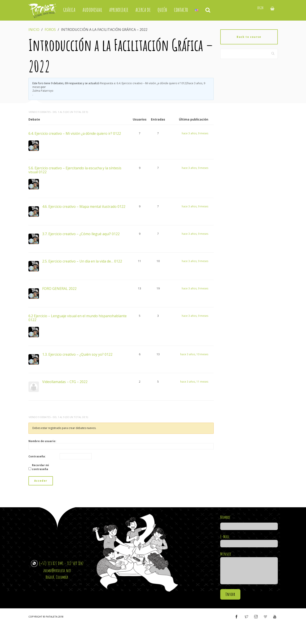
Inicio (33, 29)
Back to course (249, 37)
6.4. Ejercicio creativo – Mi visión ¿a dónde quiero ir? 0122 (74, 133)
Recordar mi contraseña (40, 467)
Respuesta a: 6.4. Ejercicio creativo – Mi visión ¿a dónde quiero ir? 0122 (118, 85)
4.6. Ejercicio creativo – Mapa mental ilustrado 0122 (83, 206)
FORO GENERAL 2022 (59, 288)
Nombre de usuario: (42, 441)
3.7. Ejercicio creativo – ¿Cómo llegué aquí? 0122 (81, 233)
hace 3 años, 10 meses (194, 354)
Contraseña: (37, 456)
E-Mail (249, 540)
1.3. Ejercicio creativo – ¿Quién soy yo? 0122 (77, 354)
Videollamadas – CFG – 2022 (64, 381)
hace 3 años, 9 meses (195, 133)
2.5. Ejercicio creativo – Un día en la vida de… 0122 (82, 261)
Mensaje (249, 568)
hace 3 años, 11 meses (194, 381)
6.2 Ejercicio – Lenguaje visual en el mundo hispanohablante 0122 (77, 317)
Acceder (40, 481)
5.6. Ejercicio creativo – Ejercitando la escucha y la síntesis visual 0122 (74, 170)
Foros (50, 29)
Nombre (249, 521)
